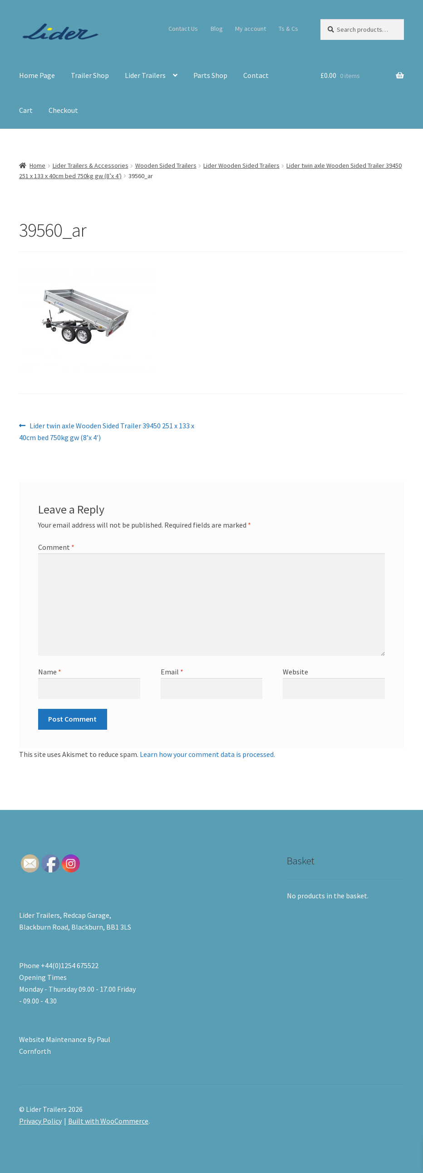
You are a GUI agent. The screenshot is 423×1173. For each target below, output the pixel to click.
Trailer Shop (90, 75)
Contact (256, 75)
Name (49, 671)
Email (172, 671)
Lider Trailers (145, 75)
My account (250, 28)
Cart (26, 110)
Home (37, 165)
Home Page (37, 75)
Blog (217, 28)
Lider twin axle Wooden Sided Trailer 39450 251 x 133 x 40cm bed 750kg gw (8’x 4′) (106, 431)
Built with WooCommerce (108, 1120)
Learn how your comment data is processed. (207, 754)
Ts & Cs (288, 28)
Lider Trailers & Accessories (90, 165)
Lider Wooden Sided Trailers (241, 165)
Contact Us (183, 28)
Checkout (63, 110)
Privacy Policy (40, 1120)
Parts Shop (210, 75)
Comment (56, 547)
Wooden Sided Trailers (166, 165)
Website (295, 671)
